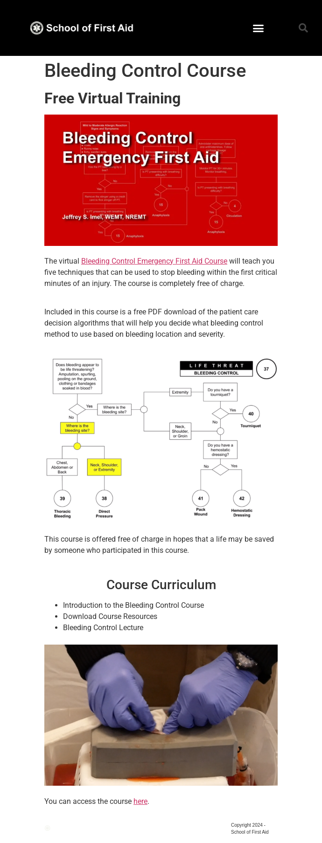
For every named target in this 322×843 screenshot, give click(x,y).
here (140, 801)
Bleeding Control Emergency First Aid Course (154, 261)
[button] (258, 28)
